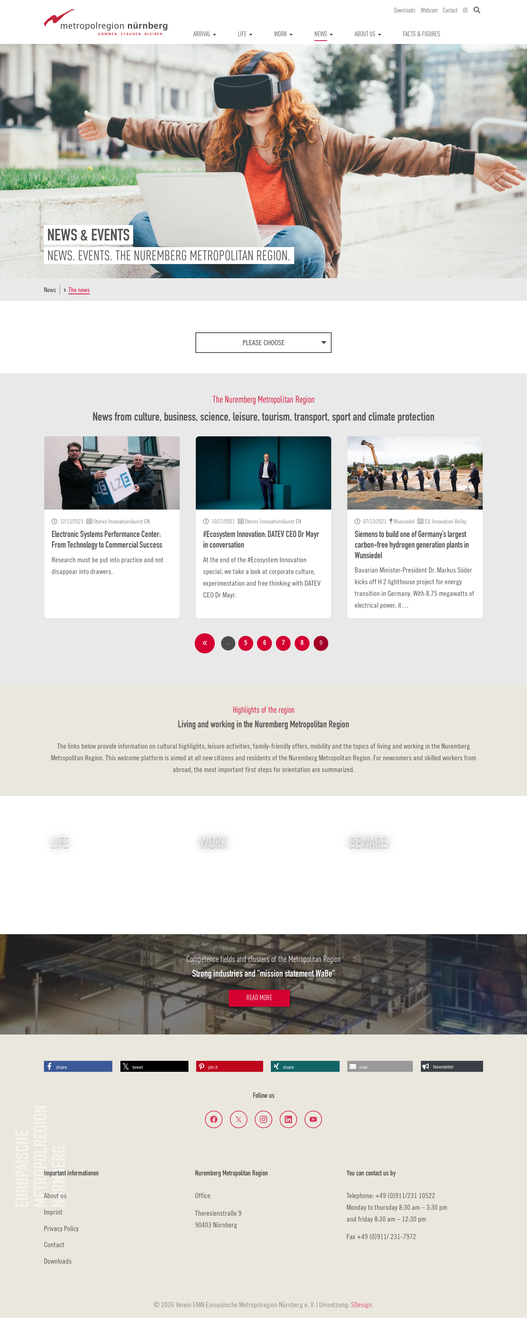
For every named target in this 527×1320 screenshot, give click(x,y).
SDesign (361, 1306)
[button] (78, 1068)
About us (55, 1197)
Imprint (53, 1213)
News (50, 290)
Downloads (58, 1263)
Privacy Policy (61, 1230)
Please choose (264, 342)
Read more (259, 1000)
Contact (54, 1246)
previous (202, 644)
